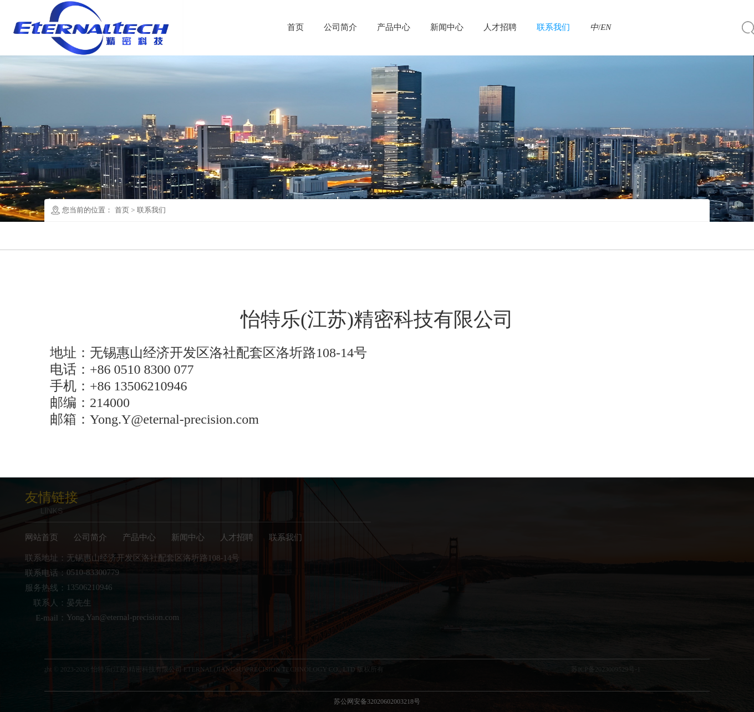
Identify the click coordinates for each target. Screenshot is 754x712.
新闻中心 (446, 27)
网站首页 (35, 537)
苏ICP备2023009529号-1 (611, 669)
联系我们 (553, 27)
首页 (295, 27)
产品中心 (393, 27)
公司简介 (340, 27)
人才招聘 (500, 27)
